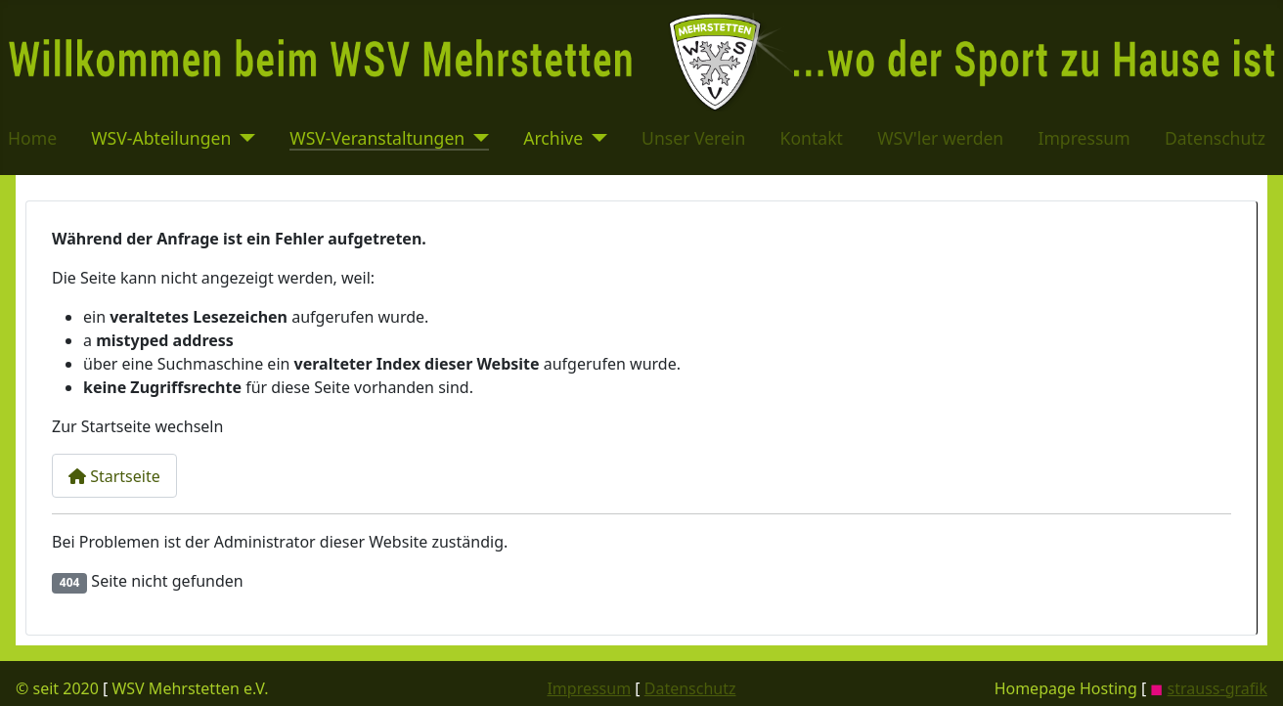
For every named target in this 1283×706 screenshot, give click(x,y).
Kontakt (811, 138)
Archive (553, 138)
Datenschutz (1215, 138)
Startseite (114, 476)
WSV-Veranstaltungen (377, 138)
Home (32, 138)
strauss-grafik (1217, 688)
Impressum (1083, 138)
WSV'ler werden (940, 138)
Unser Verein (693, 138)
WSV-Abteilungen (161, 138)
